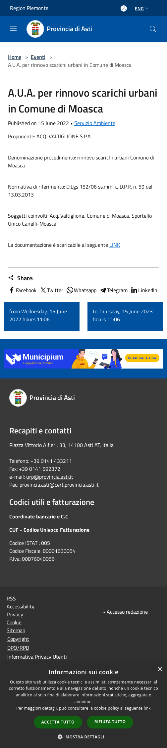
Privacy (15, 614)
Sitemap (16, 630)
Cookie (14, 622)
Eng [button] (142, 8)
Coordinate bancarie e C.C (38, 516)
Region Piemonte (29, 8)
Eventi (38, 57)
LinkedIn (143, 290)
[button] (83, 736)
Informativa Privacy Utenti (37, 657)
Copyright (18, 639)
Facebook (22, 290)
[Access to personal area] (123, 8)
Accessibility (20, 606)
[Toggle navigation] (13, 28)
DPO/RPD (18, 648)
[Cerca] (153, 29)
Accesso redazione (127, 612)
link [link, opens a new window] (147, 708)
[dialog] (83, 705)
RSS (11, 598)
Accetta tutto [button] (58, 722)
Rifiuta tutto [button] (110, 722)
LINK (114, 245)
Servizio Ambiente (94, 123)
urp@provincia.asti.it (49, 477)
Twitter (51, 290)
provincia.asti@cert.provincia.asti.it (59, 485)
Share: (20, 278)
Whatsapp (81, 290)
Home (14, 57)
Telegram (113, 290)
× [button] (159, 669)
